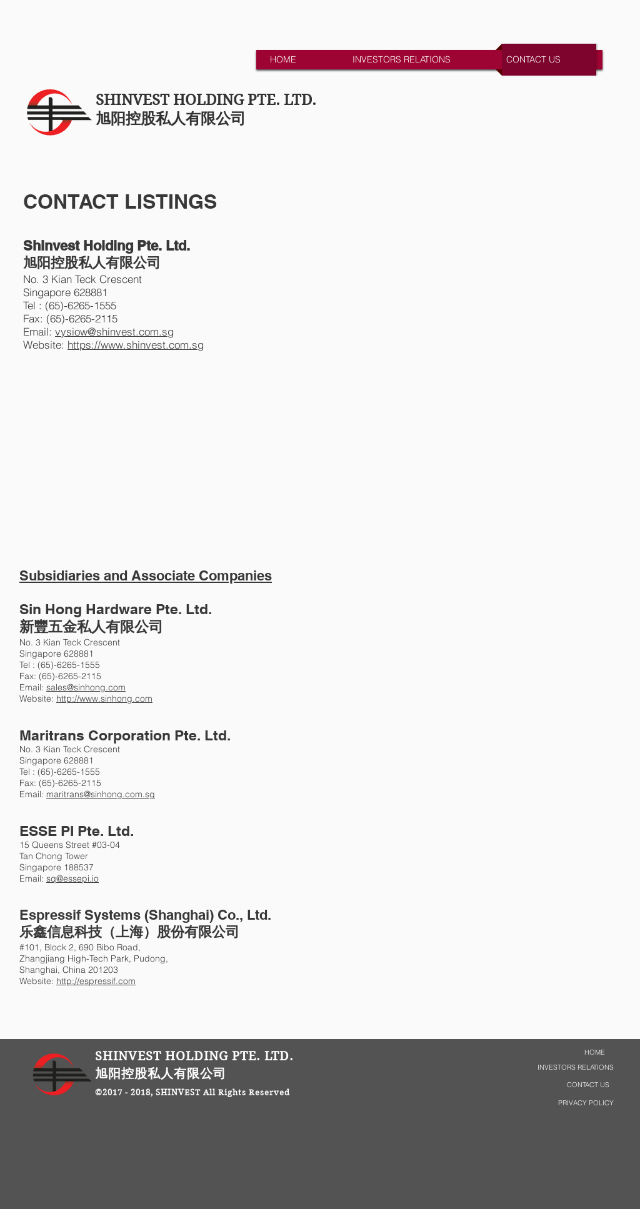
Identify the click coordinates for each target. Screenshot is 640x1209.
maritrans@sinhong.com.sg (100, 794)
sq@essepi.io (72, 878)
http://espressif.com (96, 981)
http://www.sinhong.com (104, 698)
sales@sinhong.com (86, 687)
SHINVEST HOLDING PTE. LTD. (206, 100)
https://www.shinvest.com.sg (136, 344)
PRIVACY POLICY (586, 1102)
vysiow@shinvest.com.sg (114, 331)
